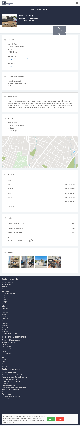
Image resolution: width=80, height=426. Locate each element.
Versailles (5, 331)
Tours (4, 329)
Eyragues (5, 302)
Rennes (4, 321)
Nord (3, 355)
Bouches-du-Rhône (8, 342)
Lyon (3, 310)
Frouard (4, 304)
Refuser (60, 419)
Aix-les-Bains (6, 285)
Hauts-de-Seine (7, 349)
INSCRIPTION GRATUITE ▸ (40, 9)
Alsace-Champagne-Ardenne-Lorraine (14, 375)
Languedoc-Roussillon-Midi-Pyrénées (14, 387)
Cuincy (4, 295)
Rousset (5, 323)
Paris (4, 357)
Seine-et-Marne (7, 364)
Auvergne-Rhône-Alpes (9, 379)
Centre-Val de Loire (8, 385)
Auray (4, 289)
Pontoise (5, 319)
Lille (3, 306)
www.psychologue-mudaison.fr (18, 59)
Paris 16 (5, 317)
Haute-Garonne (7, 347)
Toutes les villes (8, 282)
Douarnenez (6, 299)
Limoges (5, 308)
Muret (4, 314)
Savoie (4, 362)
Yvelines (4, 366)
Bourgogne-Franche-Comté (11, 381)
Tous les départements (11, 340)
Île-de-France (6, 398)
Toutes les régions (9, 372)
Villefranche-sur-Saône (9, 334)
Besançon (5, 291)
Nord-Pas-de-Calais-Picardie (11, 390)
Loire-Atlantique (7, 353)
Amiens (4, 287)
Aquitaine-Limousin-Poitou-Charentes (14, 377)
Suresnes (5, 325)
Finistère (5, 345)
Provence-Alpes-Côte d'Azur (11, 396)
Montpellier (5, 312)
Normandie (5, 392)
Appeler (11, 66)
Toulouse (5, 327)
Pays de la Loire (7, 394)
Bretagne (5, 383)
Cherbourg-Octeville (8, 293)
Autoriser (51, 419)
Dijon (3, 297)
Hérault (4, 351)
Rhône (4, 359)
